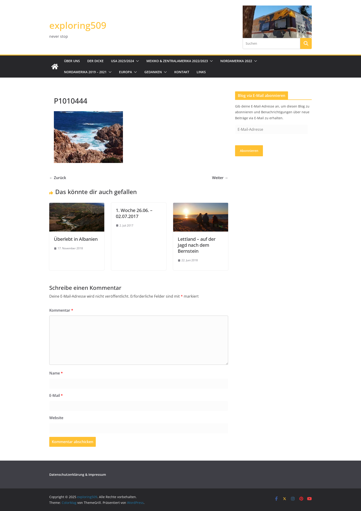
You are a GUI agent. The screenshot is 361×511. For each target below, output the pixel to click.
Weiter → (220, 177)
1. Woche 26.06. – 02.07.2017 (134, 213)
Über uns (72, 61)
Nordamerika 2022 (236, 61)
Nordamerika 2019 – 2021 (85, 72)
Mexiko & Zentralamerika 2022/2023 (177, 61)
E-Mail (56, 395)
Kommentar (61, 310)
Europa (125, 72)
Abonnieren (249, 150)
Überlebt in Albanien (76, 239)
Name (56, 373)
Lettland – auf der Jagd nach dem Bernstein (196, 245)
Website (56, 417)
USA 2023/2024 (122, 61)
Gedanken (153, 72)
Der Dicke (95, 61)
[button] (136, 61)
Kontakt (181, 72)
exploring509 (77, 25)
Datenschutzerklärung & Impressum (77, 474)
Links (201, 72)
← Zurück (57, 177)
